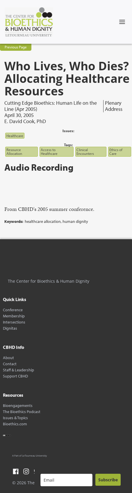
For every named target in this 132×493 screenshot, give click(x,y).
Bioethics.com (15, 424)
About (8, 357)
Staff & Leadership (18, 370)
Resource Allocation (14, 151)
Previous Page (16, 47)
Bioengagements (18, 405)
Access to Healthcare (49, 151)
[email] (66, 480)
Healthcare (14, 135)
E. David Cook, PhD (25, 121)
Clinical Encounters (85, 151)
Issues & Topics (15, 417)
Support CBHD (15, 376)
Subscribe (108, 479)
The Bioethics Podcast (21, 411)
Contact (10, 363)
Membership (14, 316)
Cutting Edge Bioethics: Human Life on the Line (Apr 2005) (50, 106)
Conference (13, 309)
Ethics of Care (115, 151)
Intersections (14, 322)
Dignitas (10, 328)
